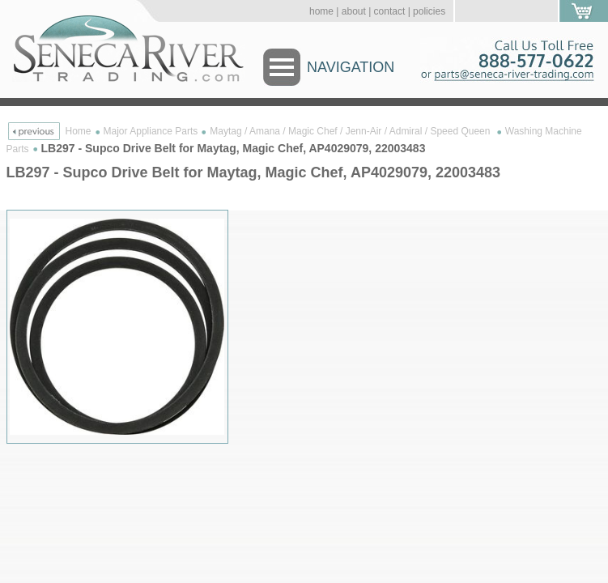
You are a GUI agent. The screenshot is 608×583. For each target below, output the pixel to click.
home (321, 11)
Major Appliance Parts (151, 131)
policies (429, 11)
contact (390, 11)
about (354, 11)
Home (78, 131)
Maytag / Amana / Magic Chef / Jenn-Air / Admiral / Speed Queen (351, 131)
